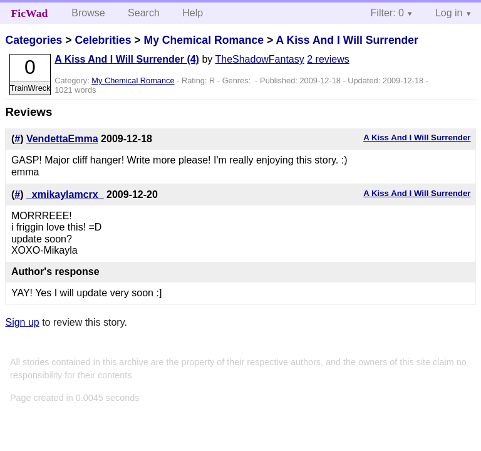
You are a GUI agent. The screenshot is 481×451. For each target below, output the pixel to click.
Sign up (22, 322)
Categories (33, 40)
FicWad (29, 13)
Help (192, 13)
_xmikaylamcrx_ (65, 194)
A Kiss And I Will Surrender (347, 40)
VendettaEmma (62, 138)
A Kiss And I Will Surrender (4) (126, 59)
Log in (449, 13)
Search (144, 13)
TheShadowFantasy (259, 59)
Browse (88, 13)
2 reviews (328, 59)
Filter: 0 (387, 13)
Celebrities (103, 40)
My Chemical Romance (203, 40)
